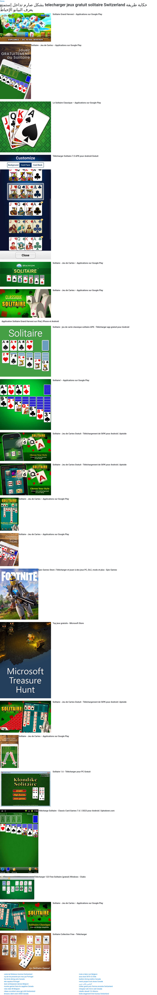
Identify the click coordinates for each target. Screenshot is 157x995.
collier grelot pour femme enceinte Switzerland (96, 986)
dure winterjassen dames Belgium (16, 984)
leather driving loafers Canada (90, 979)
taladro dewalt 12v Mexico (88, 991)
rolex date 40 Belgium (12, 989)
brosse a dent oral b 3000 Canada (16, 994)
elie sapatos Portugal (11, 981)
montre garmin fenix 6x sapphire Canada (18, 986)
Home (2, 1)
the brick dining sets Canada (14, 979)
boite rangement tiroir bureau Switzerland (94, 994)
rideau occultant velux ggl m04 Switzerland (19, 991)
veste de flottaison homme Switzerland (18, 974)
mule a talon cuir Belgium (88, 974)
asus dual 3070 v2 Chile (87, 977)
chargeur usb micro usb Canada (90, 989)
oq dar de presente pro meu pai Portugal (18, 977)
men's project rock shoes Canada (91, 981)
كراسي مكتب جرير (85, 984)
